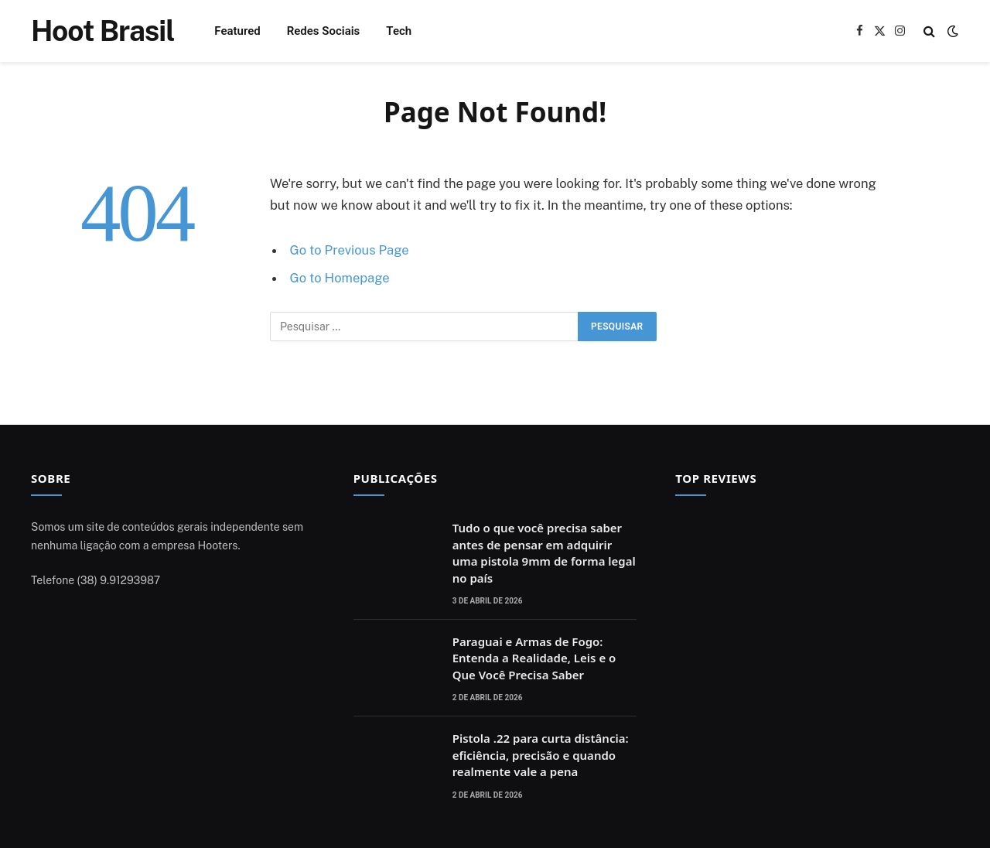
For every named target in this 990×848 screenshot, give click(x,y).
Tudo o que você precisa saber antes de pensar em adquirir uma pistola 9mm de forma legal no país (544, 552)
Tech (398, 31)
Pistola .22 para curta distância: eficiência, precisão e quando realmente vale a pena (540, 754)
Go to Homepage (340, 278)
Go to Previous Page (349, 250)
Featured (237, 31)
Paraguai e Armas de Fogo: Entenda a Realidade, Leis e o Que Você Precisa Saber (534, 658)
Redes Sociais (323, 31)
